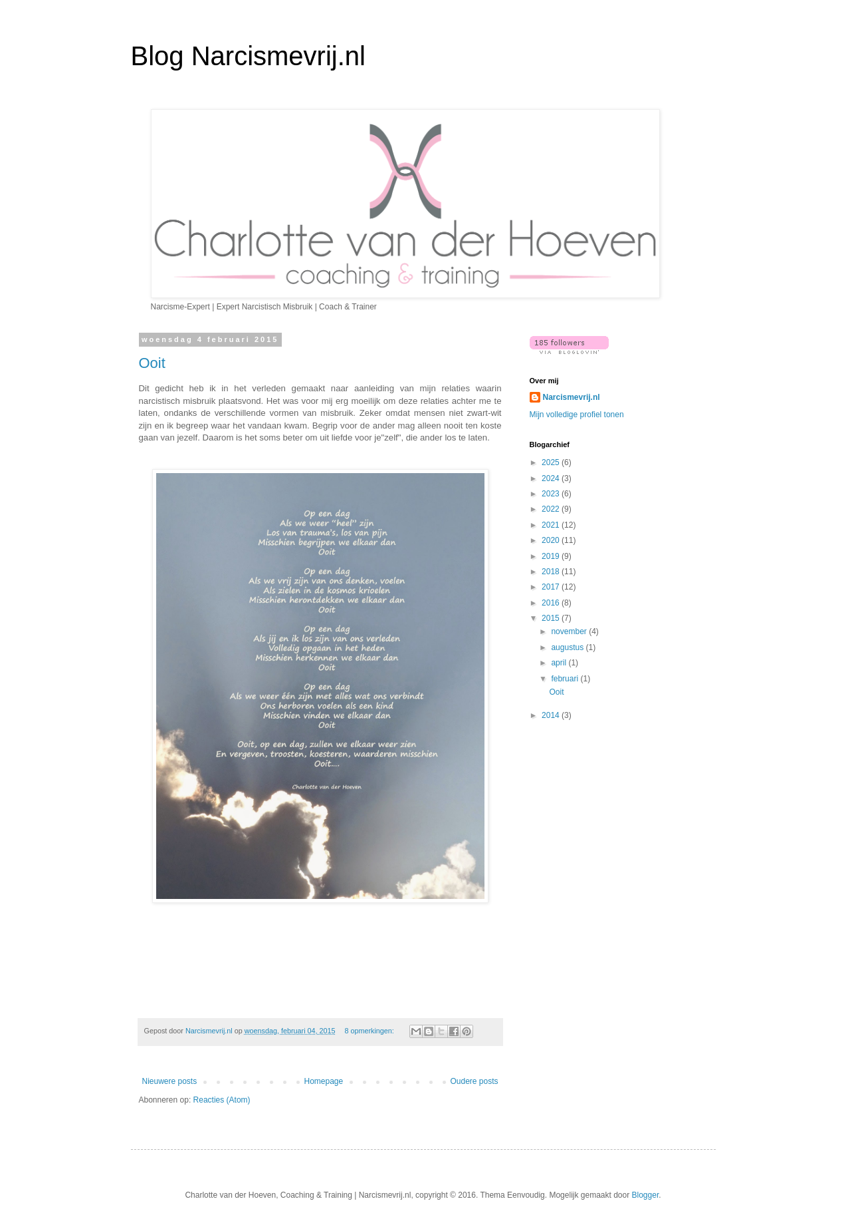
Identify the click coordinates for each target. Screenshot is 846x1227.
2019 (552, 556)
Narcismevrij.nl (571, 397)
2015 (552, 618)
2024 (552, 478)
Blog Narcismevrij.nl (248, 56)
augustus (568, 647)
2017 (552, 587)
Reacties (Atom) (222, 1100)
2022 (552, 509)
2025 (552, 462)
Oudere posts (474, 1081)
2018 (552, 571)
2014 (552, 715)
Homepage (323, 1081)
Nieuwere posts (169, 1081)
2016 (552, 603)
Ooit (152, 363)
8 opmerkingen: (369, 1031)
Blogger (645, 1195)
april (559, 662)
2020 (552, 540)
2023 (552, 493)
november (570, 631)
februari (565, 678)
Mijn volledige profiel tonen (577, 414)
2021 (552, 525)
